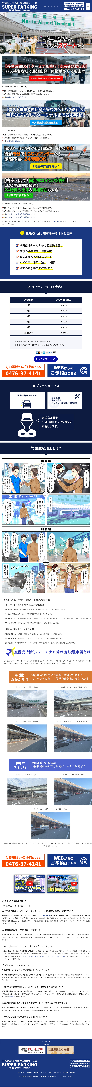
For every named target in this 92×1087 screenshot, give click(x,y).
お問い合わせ (58, 1073)
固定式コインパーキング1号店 (33, 956)
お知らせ (28, 1073)
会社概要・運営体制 (71, 1073)
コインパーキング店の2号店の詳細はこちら (20, 217)
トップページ (18, 1073)
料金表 (11, 996)
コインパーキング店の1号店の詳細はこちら (20, 214)
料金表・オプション (39, 1073)
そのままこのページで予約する (16, 97)
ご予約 (50, 1073)
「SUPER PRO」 (56, 221)
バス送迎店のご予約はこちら (15, 141)
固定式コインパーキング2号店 (55, 956)
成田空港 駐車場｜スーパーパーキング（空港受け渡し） (44, 1077)
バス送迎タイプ (45, 915)
